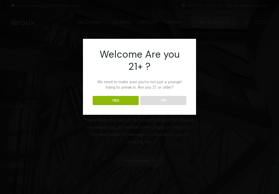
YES (115, 100)
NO (163, 100)
